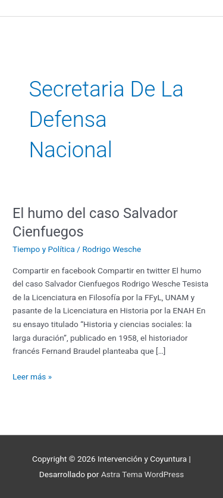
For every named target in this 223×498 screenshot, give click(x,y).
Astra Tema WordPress (142, 474)
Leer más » (32, 375)
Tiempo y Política (43, 249)
